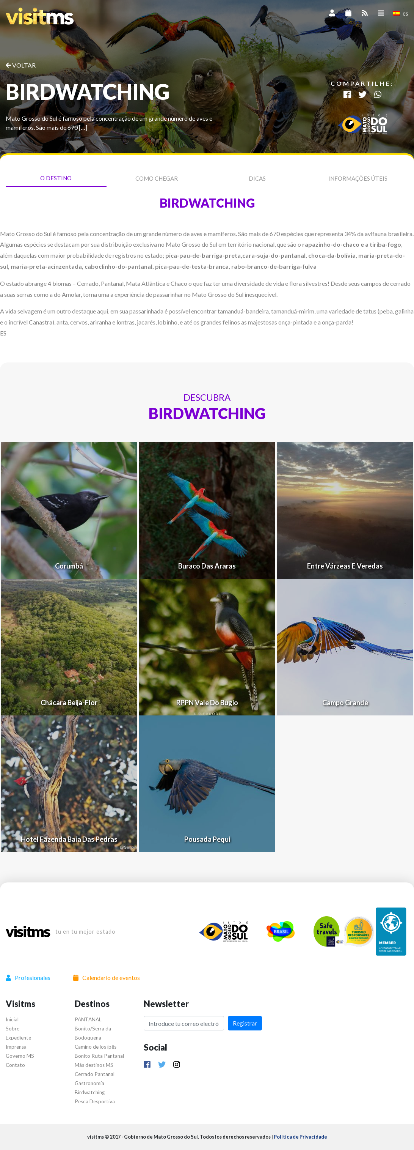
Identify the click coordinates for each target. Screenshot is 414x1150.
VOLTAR (21, 65)
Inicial (12, 1019)
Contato (15, 1065)
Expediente (18, 1038)
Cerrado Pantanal (94, 1074)
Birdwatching (90, 1092)
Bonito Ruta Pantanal (99, 1056)
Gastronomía (89, 1083)
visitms (28, 931)
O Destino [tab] (56, 178)
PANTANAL (88, 1019)
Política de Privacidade (300, 1137)
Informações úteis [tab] (357, 178)
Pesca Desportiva (95, 1101)
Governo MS (20, 1056)
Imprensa (16, 1047)
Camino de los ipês (95, 1047)
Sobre (12, 1029)
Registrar (245, 1023)
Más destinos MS (94, 1065)
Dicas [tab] (257, 178)
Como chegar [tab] (156, 178)
